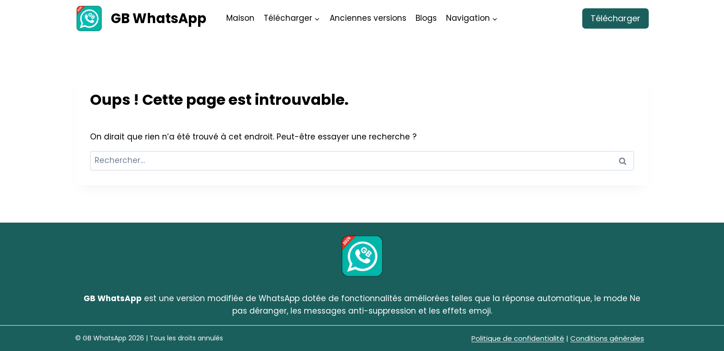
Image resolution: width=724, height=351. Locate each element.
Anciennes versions (368, 18)
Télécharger (615, 18)
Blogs (426, 18)
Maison (240, 18)
